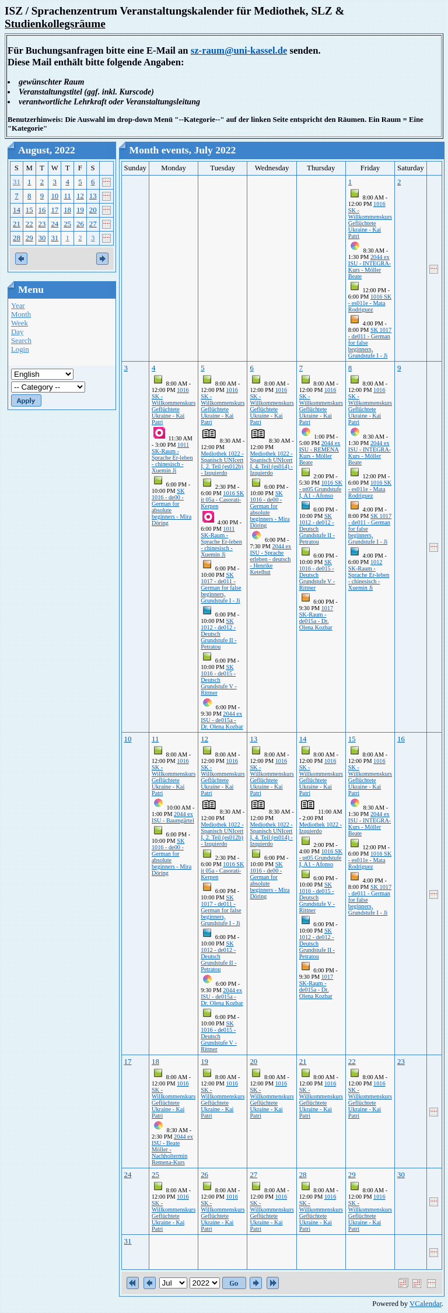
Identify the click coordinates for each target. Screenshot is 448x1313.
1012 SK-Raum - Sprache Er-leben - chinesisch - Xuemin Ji (369, 575)
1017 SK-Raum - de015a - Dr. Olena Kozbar (316, 618)
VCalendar (426, 1304)
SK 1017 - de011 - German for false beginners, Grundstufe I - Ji (221, 588)
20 (93, 210)
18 (67, 210)
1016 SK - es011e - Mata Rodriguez (369, 303)
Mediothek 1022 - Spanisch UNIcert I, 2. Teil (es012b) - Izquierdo (222, 463)
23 (42, 224)
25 (67, 224)
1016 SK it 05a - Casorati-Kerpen (222, 499)
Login (20, 349)
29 (29, 238)
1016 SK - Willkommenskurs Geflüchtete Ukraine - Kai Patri (370, 220)
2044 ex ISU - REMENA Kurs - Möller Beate (320, 452)
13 (93, 196)
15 (29, 210)
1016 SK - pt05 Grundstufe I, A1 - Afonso (320, 489)
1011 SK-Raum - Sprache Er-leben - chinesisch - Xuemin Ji (172, 458)
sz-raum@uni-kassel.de (239, 50)
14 (16, 210)
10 (54, 196)
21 (16, 224)
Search (21, 341)
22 (29, 224)
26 (80, 224)
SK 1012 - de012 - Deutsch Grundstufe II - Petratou (218, 634)
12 (80, 196)
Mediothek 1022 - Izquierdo (320, 827)
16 (42, 210)
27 (93, 224)
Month (21, 314)
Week (19, 323)
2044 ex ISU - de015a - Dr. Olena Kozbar (222, 720)
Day (17, 332)
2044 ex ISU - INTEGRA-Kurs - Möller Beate (369, 266)
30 (42, 238)
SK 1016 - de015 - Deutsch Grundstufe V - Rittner (219, 680)
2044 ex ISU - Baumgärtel (173, 817)
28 (16, 238)
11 (67, 196)
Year (18, 306)
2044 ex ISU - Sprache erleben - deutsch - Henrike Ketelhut (270, 559)
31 (16, 182)
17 (54, 210)
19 (80, 210)
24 (54, 224)
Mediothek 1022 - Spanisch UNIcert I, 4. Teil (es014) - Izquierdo (271, 463)
